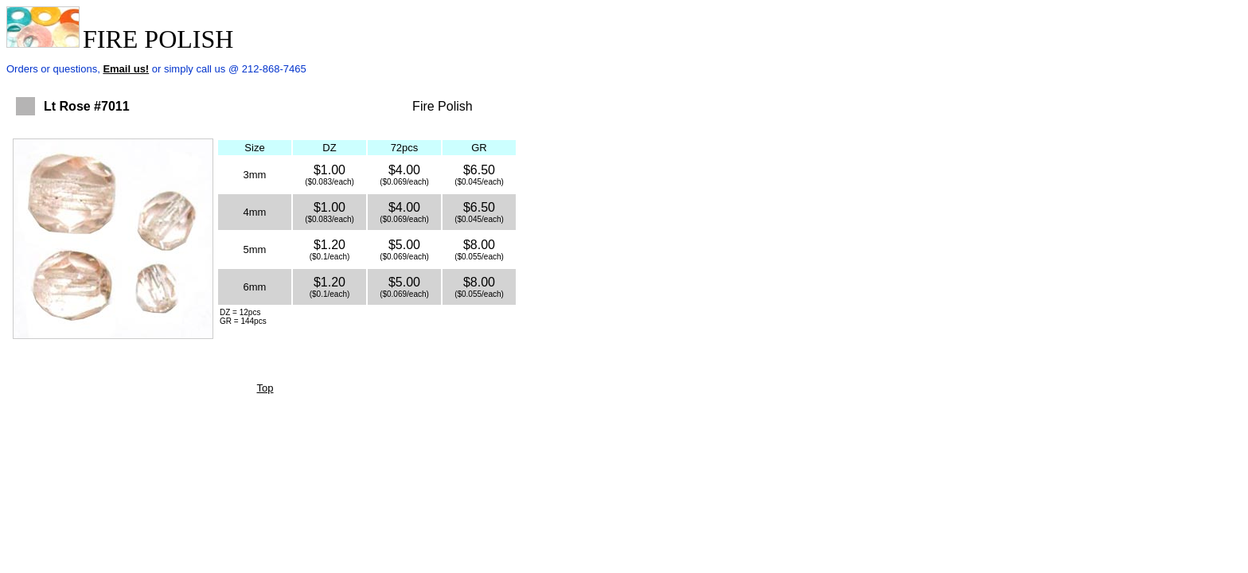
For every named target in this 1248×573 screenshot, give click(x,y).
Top (265, 388)
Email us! (126, 69)
